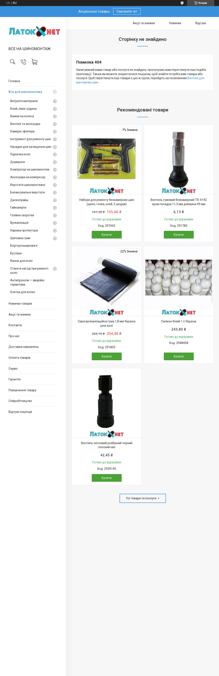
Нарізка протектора (24, 230)
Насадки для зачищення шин (30, 146)
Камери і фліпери (22, 131)
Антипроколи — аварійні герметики (27, 282)
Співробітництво (20, 401)
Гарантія (15, 379)
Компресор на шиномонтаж (29, 169)
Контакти (15, 325)
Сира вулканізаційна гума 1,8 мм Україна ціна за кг (106, 323)
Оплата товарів (19, 357)
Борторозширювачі (23, 245)
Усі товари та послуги (141, 498)
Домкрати (17, 162)
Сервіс (13, 368)
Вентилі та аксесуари (25, 124)
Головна (14, 81)
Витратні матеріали (24, 101)
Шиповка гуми (20, 238)
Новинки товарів (20, 303)
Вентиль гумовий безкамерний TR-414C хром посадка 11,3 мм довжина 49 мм (179, 202)
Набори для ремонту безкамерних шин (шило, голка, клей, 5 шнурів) (106, 202)
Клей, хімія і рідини (23, 108)
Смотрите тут (127, 11)
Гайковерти (18, 207)
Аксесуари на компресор (27, 177)
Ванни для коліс (21, 260)
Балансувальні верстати (27, 192)
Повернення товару (22, 390)
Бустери (16, 253)
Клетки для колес (22, 292)
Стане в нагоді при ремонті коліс (29, 270)
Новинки (175, 23)
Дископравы (19, 200)
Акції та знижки (20, 314)
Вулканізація (19, 222)
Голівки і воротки (22, 215)
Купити (107, 234)
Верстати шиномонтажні (27, 185)
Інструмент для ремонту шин (30, 139)
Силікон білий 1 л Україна (178, 321)
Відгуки (200, 23)
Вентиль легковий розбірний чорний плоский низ (106, 445)
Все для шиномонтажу (25, 91)
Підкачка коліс (20, 154)
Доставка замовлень (24, 346)
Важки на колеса (22, 116)
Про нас (14, 336)
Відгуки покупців (20, 412)
